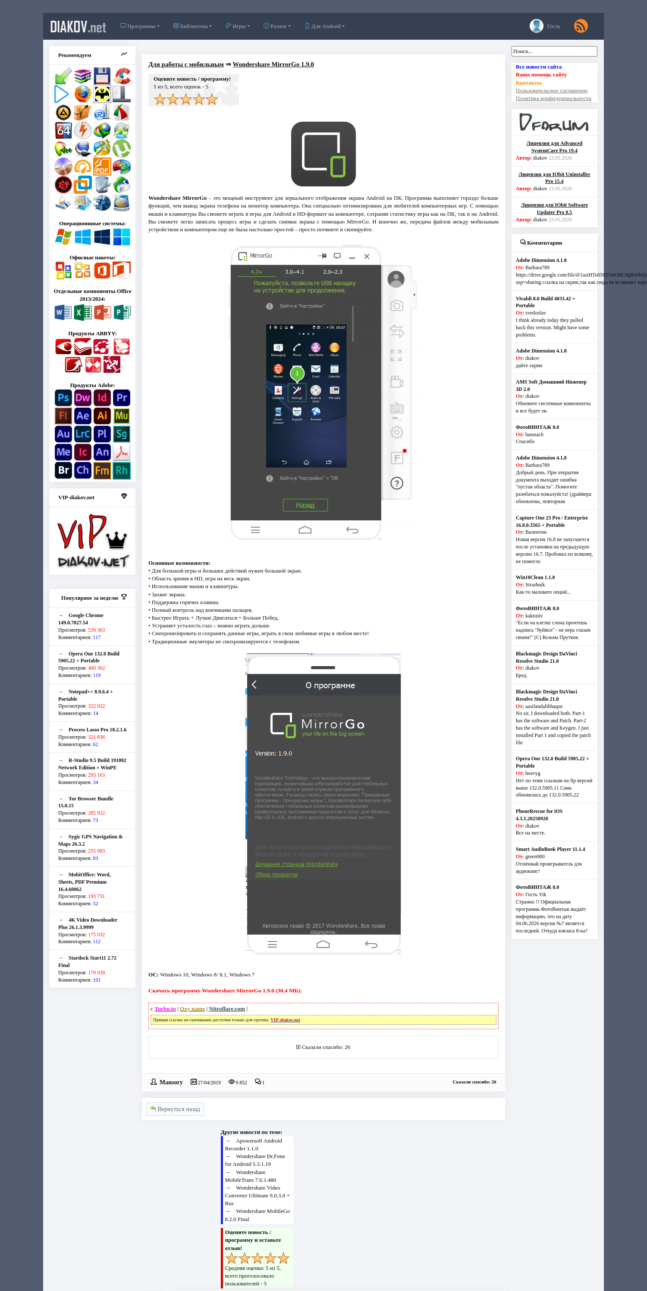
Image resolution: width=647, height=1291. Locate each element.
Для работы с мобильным (186, 64)
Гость (545, 26)
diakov (78, 26)
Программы (137, 26)
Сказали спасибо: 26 (326, 1047)
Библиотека (190, 26)
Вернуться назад (175, 1109)
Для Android (323, 26)
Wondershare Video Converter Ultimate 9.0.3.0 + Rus (257, 1195)
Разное (275, 26)
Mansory (171, 1082)
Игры (235, 26)
